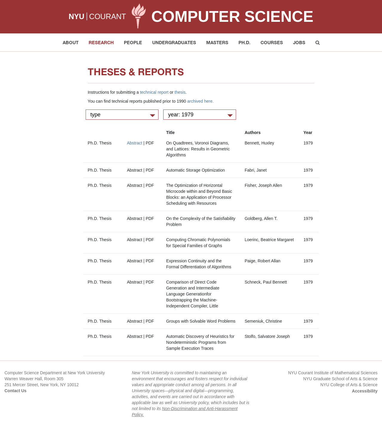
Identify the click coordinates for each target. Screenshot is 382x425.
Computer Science (232, 16)
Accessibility (365, 391)
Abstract (134, 143)
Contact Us (15, 390)
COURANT (107, 16)
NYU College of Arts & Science (349, 384)
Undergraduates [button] (174, 42)
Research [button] (101, 42)
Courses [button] (272, 42)
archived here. (200, 101)
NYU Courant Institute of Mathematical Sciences (333, 372)
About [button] (70, 42)
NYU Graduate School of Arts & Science (340, 378)
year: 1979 (200, 115)
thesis (180, 92)
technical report (154, 92)
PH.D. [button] (244, 42)
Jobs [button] (299, 42)
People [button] (133, 42)
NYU (76, 16)
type (122, 115)
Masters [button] (217, 42)
